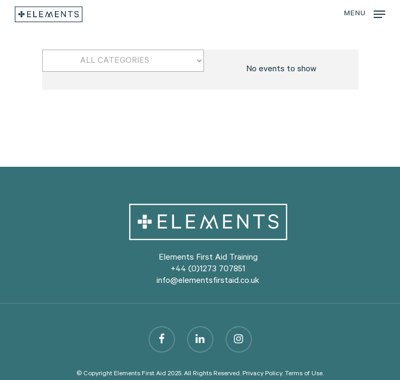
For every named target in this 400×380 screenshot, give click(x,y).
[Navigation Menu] (364, 15)
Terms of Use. (304, 374)
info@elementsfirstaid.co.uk (208, 281)
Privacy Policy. (262, 374)
